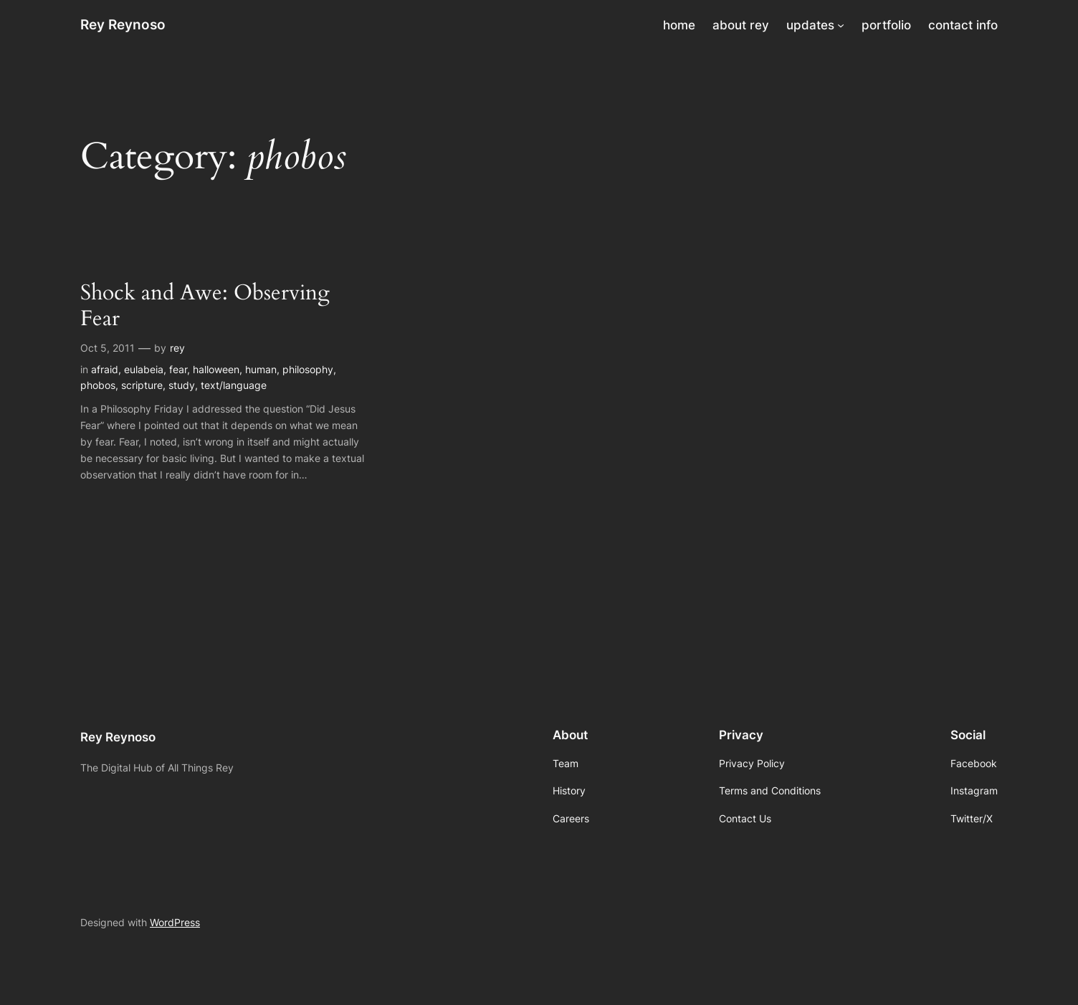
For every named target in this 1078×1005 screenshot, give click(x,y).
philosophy (307, 369)
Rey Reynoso (123, 24)
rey (177, 348)
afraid (104, 369)
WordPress (175, 922)
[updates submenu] (840, 25)
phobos (97, 385)
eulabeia (143, 369)
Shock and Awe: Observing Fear (205, 306)
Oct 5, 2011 (107, 348)
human (261, 369)
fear (178, 369)
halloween (216, 369)
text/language (234, 385)
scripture (142, 385)
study (181, 385)
